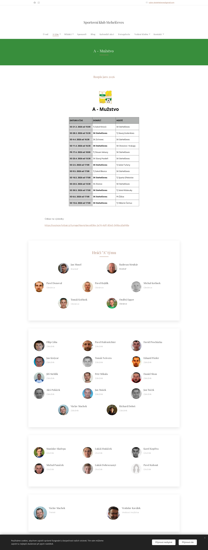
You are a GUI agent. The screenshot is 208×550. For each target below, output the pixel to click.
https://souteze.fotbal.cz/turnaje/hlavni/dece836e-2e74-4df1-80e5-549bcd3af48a (87, 225)
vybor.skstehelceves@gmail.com (161, 2)
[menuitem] (48, 34)
